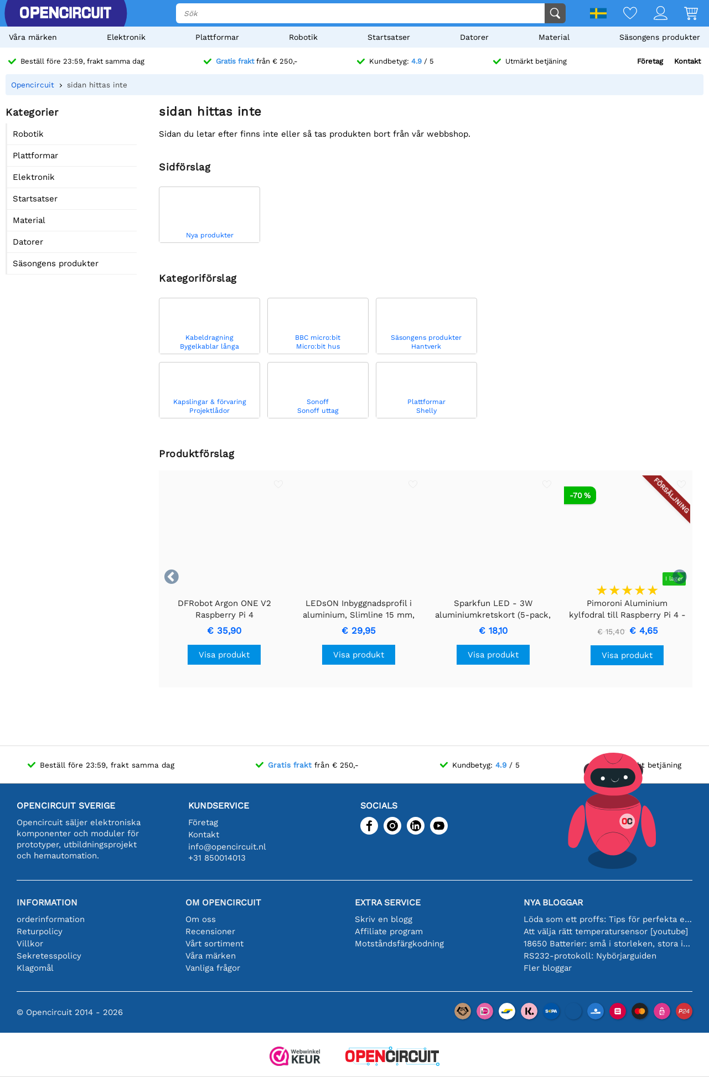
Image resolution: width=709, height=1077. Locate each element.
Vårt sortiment (214, 944)
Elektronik (126, 37)
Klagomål (35, 968)
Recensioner (210, 931)
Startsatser (389, 37)
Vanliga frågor (212, 968)
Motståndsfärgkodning (399, 944)
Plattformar (217, 37)
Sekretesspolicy (49, 956)
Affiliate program (389, 931)
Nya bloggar (553, 902)
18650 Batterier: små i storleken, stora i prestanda (608, 944)
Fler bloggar (548, 968)
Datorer (474, 37)
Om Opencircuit (223, 902)
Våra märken (33, 37)
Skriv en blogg (383, 919)
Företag (650, 61)
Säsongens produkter (659, 37)
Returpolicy (40, 931)
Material (554, 37)
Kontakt (687, 61)
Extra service (388, 902)
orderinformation (51, 919)
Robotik (303, 37)
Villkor (30, 944)
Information (47, 902)
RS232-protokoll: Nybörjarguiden (590, 956)
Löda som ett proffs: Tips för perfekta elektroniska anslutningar (608, 919)
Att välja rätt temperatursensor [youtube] (606, 931)
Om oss (200, 919)
